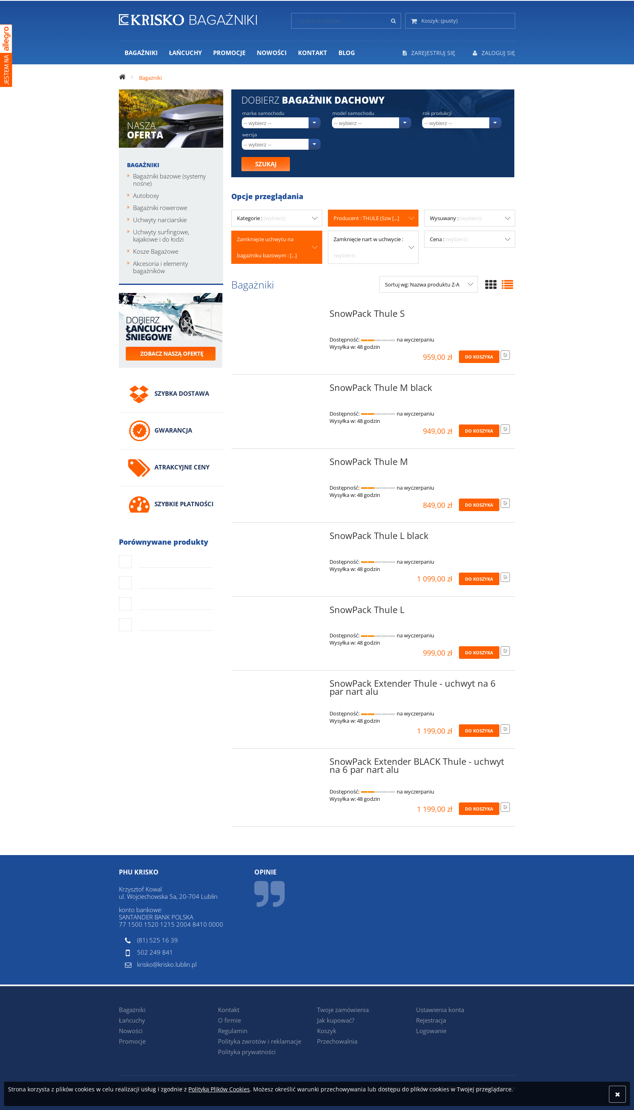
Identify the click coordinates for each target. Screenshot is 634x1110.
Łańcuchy (132, 1020)
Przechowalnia (337, 1041)
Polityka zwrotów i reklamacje (259, 1041)
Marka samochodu (263, 113)
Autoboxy (146, 195)
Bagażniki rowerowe (160, 208)
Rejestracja (431, 1020)
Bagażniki (143, 165)
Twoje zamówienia (343, 1010)
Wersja (249, 134)
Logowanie (431, 1031)
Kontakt (228, 1010)
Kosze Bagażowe (155, 251)
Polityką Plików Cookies (219, 1089)
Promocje (132, 1041)
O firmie (229, 1020)
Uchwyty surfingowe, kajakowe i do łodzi (161, 235)
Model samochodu (353, 113)
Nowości (131, 1031)
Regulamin (232, 1031)
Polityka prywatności (247, 1052)
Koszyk (326, 1031)
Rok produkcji (437, 113)
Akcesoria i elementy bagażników (160, 267)
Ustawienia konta (440, 1010)
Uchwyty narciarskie (160, 220)
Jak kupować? (335, 1020)
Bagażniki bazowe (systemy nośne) (169, 179)
